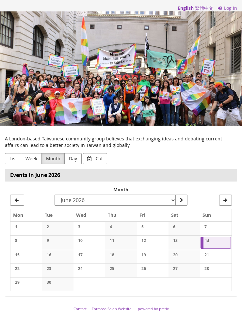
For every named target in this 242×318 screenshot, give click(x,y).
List (13, 158)
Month (53, 158)
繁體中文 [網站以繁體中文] (204, 8)
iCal (95, 158)
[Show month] (181, 200)
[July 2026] (225, 200)
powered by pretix (153, 308)
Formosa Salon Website (111, 308)
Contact (80, 308)
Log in (227, 8)
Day (73, 158)
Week (31, 158)
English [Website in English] (186, 8)
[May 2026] (17, 200)
